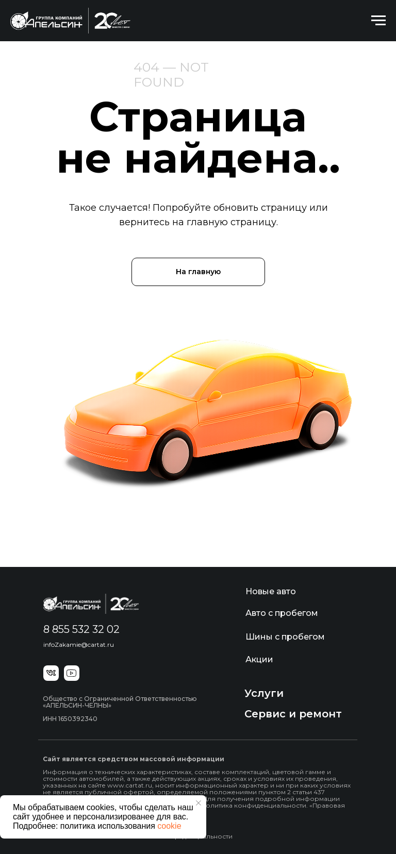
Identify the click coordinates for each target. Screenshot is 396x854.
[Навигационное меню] (378, 20)
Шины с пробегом (285, 637)
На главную (198, 271)
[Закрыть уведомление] (198, 803)
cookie (169, 826)
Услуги (264, 693)
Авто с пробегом (281, 613)
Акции (259, 659)
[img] (91, 604)
